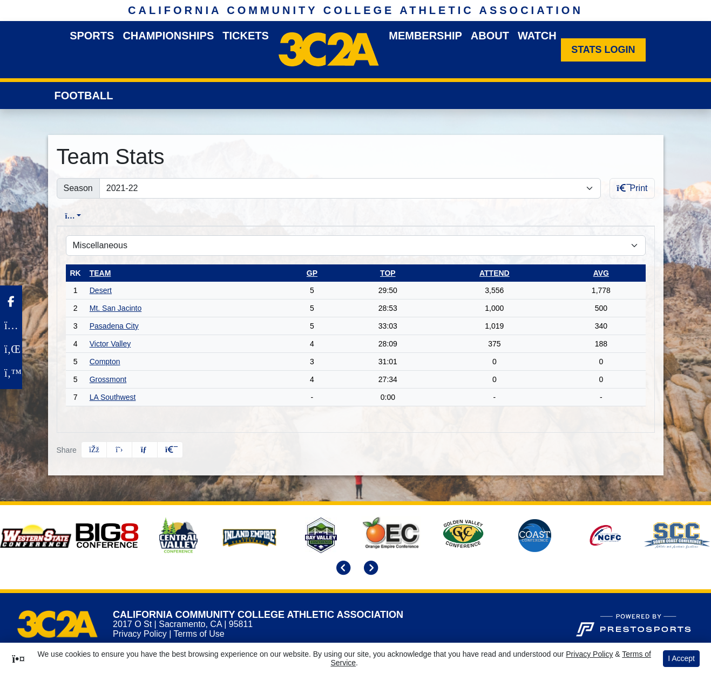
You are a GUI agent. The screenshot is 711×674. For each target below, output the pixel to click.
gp (312, 273)
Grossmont (108, 379)
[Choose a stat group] (356, 245)
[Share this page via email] (145, 449)
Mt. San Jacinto (116, 308)
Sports (92, 36)
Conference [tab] (136, 216)
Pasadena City (114, 326)
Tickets (245, 36)
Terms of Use (198, 633)
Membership (425, 36)
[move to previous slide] (341, 569)
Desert (101, 290)
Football (84, 95)
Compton (105, 361)
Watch (537, 36)
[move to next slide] (369, 569)
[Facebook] (11, 302)
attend (494, 273)
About (490, 36)
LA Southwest (113, 397)
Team (100, 273)
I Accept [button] (681, 658)
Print (632, 188)
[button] (170, 449)
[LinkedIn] (11, 349)
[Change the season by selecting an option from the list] (350, 188)
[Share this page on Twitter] (119, 449)
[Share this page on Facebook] (94, 449)
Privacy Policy (140, 633)
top (388, 273)
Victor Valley (110, 343)
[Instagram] (11, 325)
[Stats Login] (603, 50)
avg (601, 273)
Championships (168, 36)
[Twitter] (11, 373)
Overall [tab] (77, 216)
